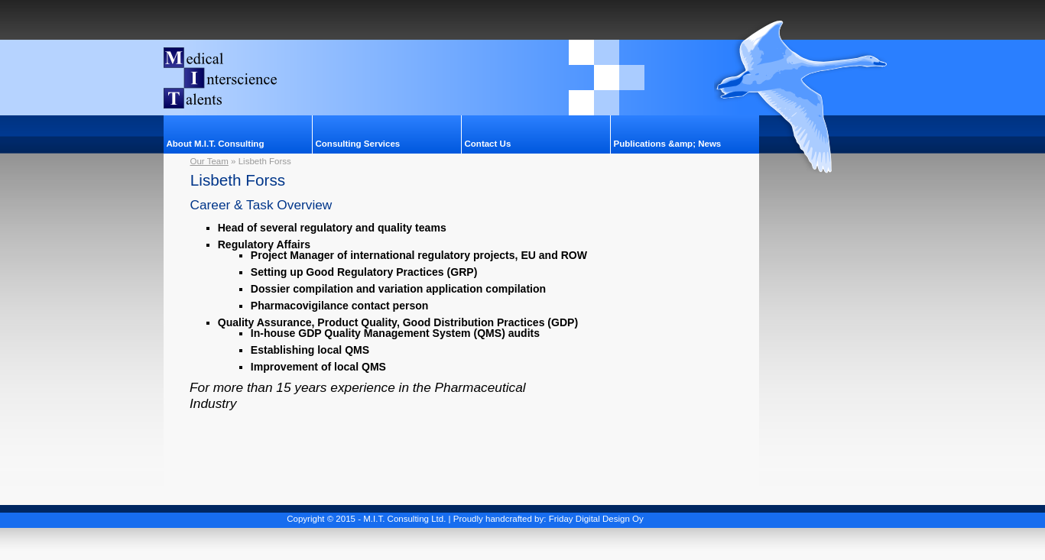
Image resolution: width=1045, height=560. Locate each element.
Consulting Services (358, 143)
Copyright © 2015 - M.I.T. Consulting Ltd (365, 518)
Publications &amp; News (668, 143)
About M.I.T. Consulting (215, 143)
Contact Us (488, 143)
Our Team (209, 161)
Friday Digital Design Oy (596, 518)
